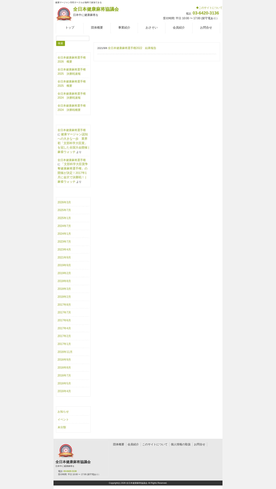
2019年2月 (64, 273)
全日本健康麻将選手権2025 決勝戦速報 (72, 71)
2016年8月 (64, 367)
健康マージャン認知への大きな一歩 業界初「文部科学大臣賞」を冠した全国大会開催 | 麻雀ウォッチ (73, 143)
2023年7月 (64, 241)
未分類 (62, 427)
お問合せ (199, 444)
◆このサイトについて (209, 7)
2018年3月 (64, 288)
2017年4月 (64, 328)
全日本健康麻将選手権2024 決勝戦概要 (72, 107)
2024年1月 (64, 233)
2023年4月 (64, 249)
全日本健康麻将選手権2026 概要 (72, 59)
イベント (63, 419)
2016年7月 (64, 375)
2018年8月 (64, 281)
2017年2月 (64, 336)
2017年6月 (64, 320)
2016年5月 (64, 383)
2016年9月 (64, 359)
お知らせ (63, 411)
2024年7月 (64, 225)
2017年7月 (64, 312)
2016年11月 (65, 351)
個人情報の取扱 (181, 444)
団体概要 (118, 444)
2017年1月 (64, 343)
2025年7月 (64, 210)
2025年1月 (64, 217)
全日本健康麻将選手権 (72, 130)
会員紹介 (133, 444)
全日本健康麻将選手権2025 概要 (72, 83)
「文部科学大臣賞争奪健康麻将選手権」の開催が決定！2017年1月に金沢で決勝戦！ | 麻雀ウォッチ (73, 172)
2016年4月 (64, 391)
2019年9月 (64, 265)
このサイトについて (155, 444)
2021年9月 (64, 257)
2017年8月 (64, 304)
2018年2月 (64, 296)
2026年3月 (64, 202)
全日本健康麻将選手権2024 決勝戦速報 (72, 95)
